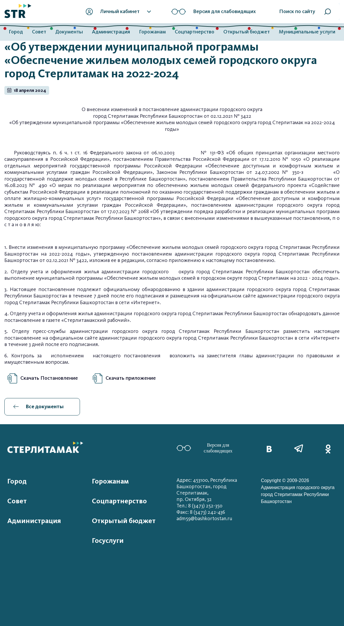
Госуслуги (108, 540)
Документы (69, 32)
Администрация (111, 32)
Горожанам (152, 32)
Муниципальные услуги (307, 32)
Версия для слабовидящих (205, 448)
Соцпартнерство (194, 32)
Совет (39, 32)
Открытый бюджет (246, 32)
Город (16, 32)
